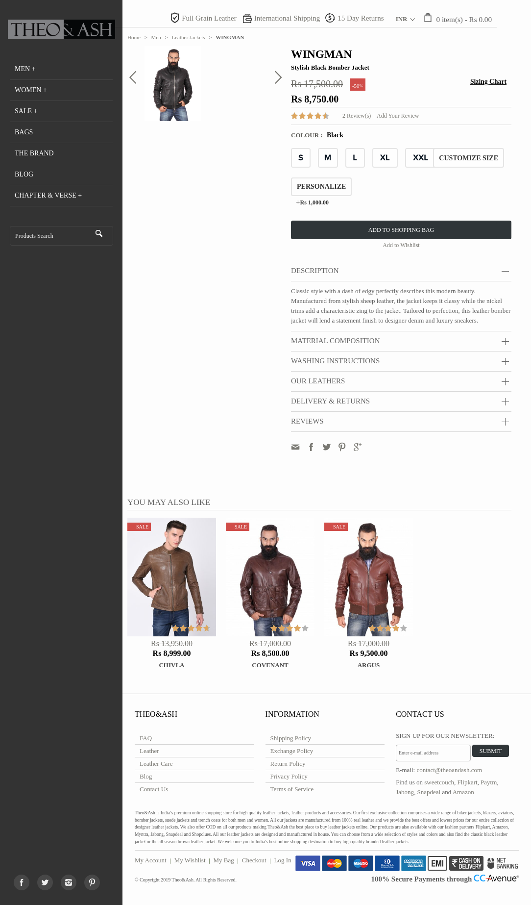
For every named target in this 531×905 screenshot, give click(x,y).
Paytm (489, 782)
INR (402, 19)
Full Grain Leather (209, 18)
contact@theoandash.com (449, 770)
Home (134, 37)
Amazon (463, 792)
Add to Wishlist (401, 245)
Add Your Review (398, 115)
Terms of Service (292, 789)
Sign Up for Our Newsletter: (445, 735)
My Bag (224, 860)
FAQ (146, 738)
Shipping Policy (290, 738)
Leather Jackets (188, 37)
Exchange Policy (292, 750)
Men (156, 37)
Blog (146, 776)
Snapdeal (428, 792)
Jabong (405, 792)
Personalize (321, 186)
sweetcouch (439, 782)
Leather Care (156, 763)
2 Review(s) (356, 115)
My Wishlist (190, 860)
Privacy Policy (289, 776)
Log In (282, 860)
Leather (149, 750)
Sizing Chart (488, 81)
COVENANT (270, 665)
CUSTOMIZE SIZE (468, 158)
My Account (151, 860)
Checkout (254, 860)
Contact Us (154, 789)
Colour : (307, 135)
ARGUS (369, 665)
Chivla (171, 665)
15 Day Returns (361, 18)
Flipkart (467, 782)
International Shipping (287, 18)
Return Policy (288, 763)
